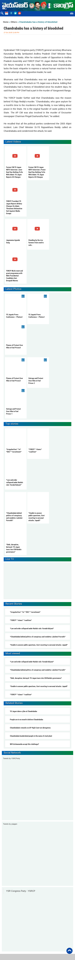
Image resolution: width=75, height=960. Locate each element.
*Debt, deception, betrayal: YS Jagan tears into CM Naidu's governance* (36, 678)
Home (5, 22)
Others (14, 22)
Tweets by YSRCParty (11, 758)
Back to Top (69, 951)
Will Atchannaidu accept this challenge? (24, 744)
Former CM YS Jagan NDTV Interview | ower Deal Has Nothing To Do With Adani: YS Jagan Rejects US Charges (14, 172)
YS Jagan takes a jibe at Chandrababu (23, 711)
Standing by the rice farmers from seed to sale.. (36, 242)
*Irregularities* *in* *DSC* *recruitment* (25, 612)
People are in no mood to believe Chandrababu (26, 719)
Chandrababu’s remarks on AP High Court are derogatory (30, 728)
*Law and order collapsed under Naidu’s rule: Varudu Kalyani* (14, 482)
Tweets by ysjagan (10, 824)
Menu (72, 14)
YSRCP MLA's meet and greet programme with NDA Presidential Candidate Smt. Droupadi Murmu (14, 276)
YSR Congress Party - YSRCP (20, 891)
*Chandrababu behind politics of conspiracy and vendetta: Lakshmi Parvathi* (38, 637)
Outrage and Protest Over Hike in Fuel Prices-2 (35, 380)
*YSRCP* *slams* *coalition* (21, 620)
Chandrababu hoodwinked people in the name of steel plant (31, 736)
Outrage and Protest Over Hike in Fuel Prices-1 (13, 411)
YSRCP (11, 98)
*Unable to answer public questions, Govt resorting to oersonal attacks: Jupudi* (39, 645)
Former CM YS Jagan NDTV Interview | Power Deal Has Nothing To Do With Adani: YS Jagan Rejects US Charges (37, 172)
